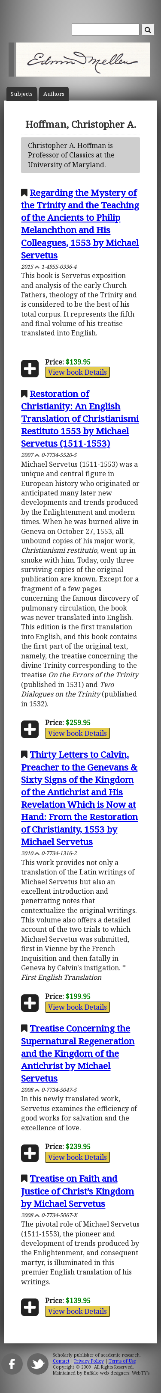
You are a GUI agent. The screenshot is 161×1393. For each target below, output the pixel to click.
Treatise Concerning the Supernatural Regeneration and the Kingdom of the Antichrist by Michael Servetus (77, 1053)
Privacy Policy (89, 1361)
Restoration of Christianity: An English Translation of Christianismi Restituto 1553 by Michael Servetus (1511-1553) (80, 418)
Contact (61, 1361)
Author (53, 94)
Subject (22, 94)
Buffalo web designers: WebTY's (116, 1373)
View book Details (77, 372)
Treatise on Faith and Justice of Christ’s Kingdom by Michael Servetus (77, 1190)
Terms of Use (122, 1361)
